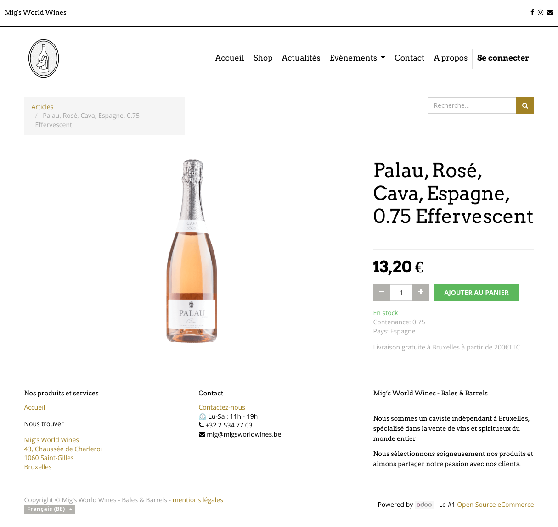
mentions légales (198, 500)
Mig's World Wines (51, 440)
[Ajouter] (420, 292)
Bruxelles (38, 467)
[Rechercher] (525, 105)
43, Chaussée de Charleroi (63, 449)
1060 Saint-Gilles (49, 458)
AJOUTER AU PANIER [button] (477, 292)
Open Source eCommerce (495, 504)
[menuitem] (229, 59)
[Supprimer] (381, 292)
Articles (43, 107)
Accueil (34, 407)
